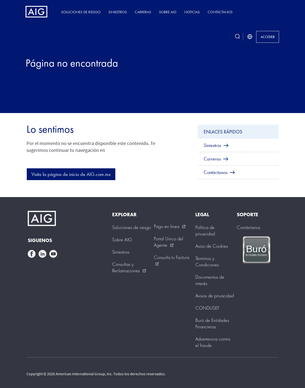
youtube (53, 254)
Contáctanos (220, 12)
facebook (32, 254)
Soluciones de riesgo (81, 12)
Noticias (192, 12)
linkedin (42, 254)
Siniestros (117, 12)
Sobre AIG (167, 12)
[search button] (237, 36)
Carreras (143, 12)
